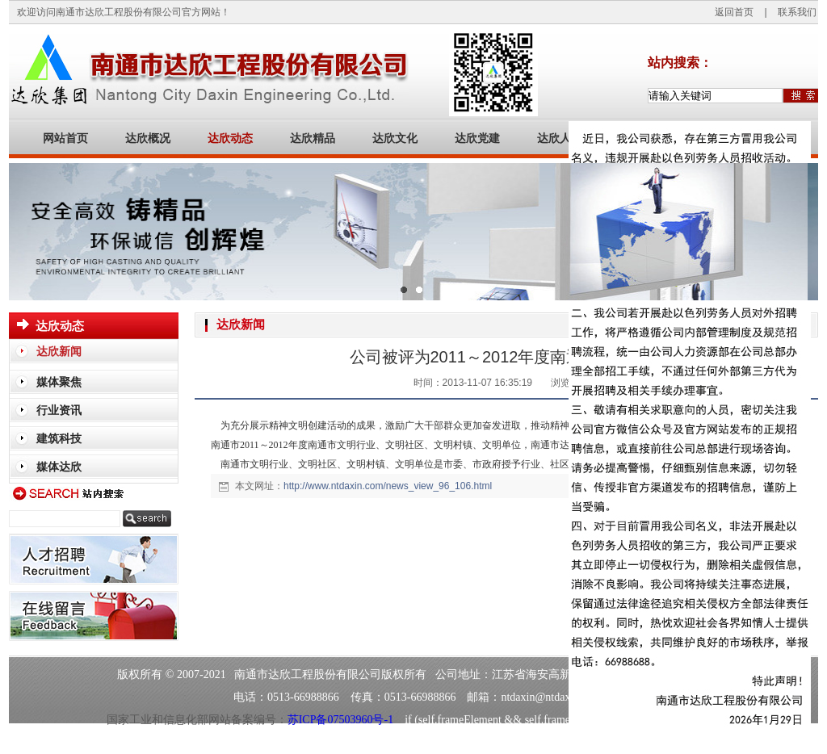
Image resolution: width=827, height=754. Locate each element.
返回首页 (734, 12)
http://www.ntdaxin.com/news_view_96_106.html (387, 486)
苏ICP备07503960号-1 (340, 720)
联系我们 (797, 12)
